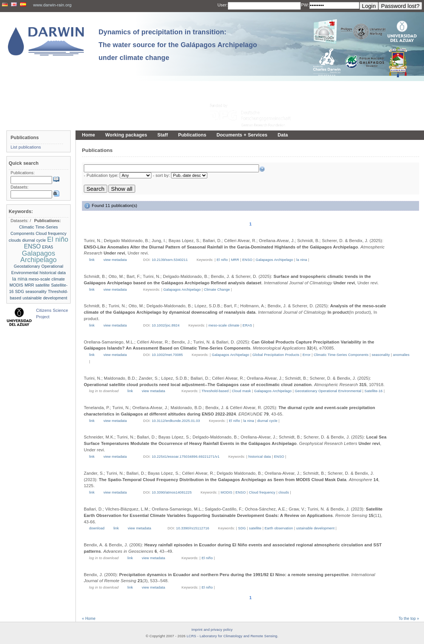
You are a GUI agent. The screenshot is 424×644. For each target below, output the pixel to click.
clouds (284, 492)
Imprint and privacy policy (212, 630)
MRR (235, 260)
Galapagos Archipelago (274, 260)
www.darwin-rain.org (52, 5)
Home (88, 135)
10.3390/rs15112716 (192, 528)
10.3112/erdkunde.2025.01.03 (176, 421)
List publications (26, 147)
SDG (242, 528)
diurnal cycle (267, 421)
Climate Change (217, 289)
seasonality (381, 355)
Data (283, 135)
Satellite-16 (373, 391)
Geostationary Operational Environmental (328, 391)
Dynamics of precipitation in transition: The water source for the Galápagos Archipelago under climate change (178, 44)
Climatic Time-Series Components (341, 355)
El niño (222, 260)
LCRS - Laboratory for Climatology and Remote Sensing (232, 636)
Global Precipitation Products (276, 355)
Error (306, 355)
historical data (259, 456)
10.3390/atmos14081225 (172, 492)
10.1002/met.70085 (167, 355)
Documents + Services (241, 135)
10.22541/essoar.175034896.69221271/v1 (185, 456)
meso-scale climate (223, 325)
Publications (192, 135)
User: (222, 5)
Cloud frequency (262, 492)
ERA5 (247, 325)
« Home (89, 618)
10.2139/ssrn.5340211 (170, 260)
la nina (301, 260)
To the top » (409, 618)
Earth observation (279, 528)
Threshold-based (215, 391)
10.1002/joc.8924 (166, 325)
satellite (255, 528)
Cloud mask (241, 391)
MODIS (226, 492)
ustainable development (315, 528)
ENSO (247, 260)
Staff (162, 135)
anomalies (401, 355)
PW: (305, 5)
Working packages (126, 135)
